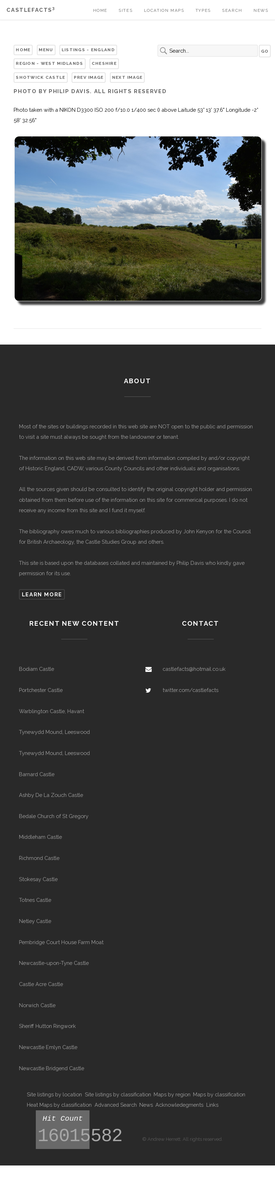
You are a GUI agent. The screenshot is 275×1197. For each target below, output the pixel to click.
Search (232, 10)
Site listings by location (54, 1094)
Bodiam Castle (36, 669)
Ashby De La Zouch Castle (51, 795)
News (261, 10)
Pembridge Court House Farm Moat (61, 942)
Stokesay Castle (38, 879)
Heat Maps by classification (59, 1105)
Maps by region (172, 1094)
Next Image (127, 77)
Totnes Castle (35, 900)
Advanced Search (116, 1105)
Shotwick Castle (40, 77)
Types (203, 10)
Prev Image (89, 77)
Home (100, 10)
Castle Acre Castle (41, 984)
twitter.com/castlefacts (190, 690)
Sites (125, 10)
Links (212, 1105)
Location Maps (164, 10)
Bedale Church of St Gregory (53, 816)
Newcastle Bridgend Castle (51, 1068)
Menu (46, 49)
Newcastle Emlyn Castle (48, 1047)
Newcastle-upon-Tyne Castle (54, 963)
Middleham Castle (40, 837)
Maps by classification (219, 1094)
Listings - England (88, 49)
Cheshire (104, 63)
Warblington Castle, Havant (51, 711)
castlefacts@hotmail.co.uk (194, 669)
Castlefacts (30, 10)
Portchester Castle (41, 690)
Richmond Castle (39, 858)
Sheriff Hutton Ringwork (47, 1026)
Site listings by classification (118, 1094)
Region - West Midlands (49, 63)
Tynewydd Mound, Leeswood (54, 732)
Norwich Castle (37, 1005)
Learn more (42, 594)
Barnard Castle (36, 774)
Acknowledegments (179, 1105)
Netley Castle (35, 921)
